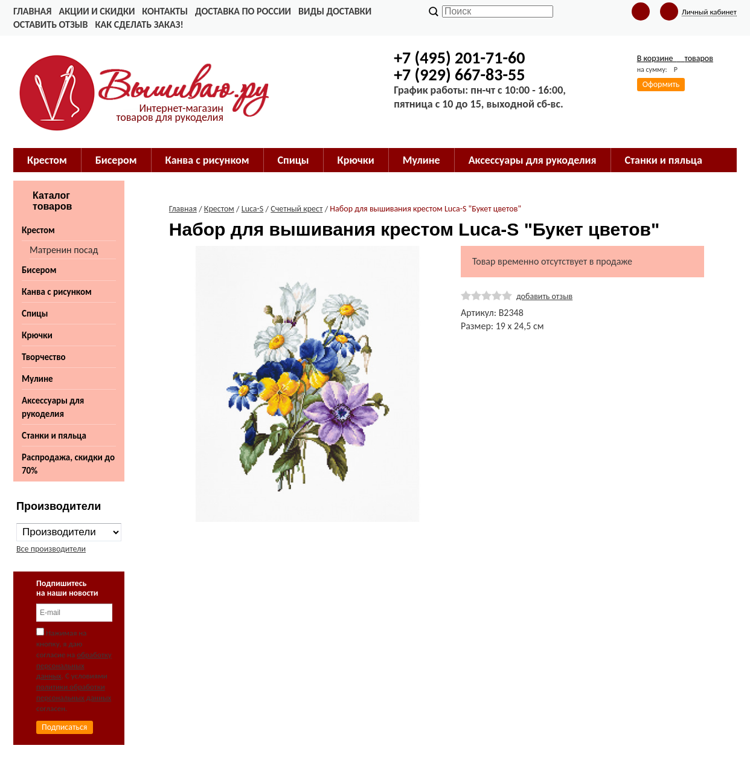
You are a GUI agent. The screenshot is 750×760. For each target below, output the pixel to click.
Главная (32, 11)
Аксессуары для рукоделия (53, 407)
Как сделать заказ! (139, 24)
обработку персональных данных (74, 665)
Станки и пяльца (54, 435)
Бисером (39, 270)
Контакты (165, 11)
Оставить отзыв (50, 24)
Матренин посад (64, 250)
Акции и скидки (97, 11)
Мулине (37, 378)
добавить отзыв (544, 296)
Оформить (661, 84)
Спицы (35, 313)
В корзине (675, 58)
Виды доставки (334, 11)
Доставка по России (243, 11)
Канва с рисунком (57, 291)
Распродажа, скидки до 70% (68, 464)
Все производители (51, 549)
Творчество (44, 357)
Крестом (38, 230)
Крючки (37, 335)
